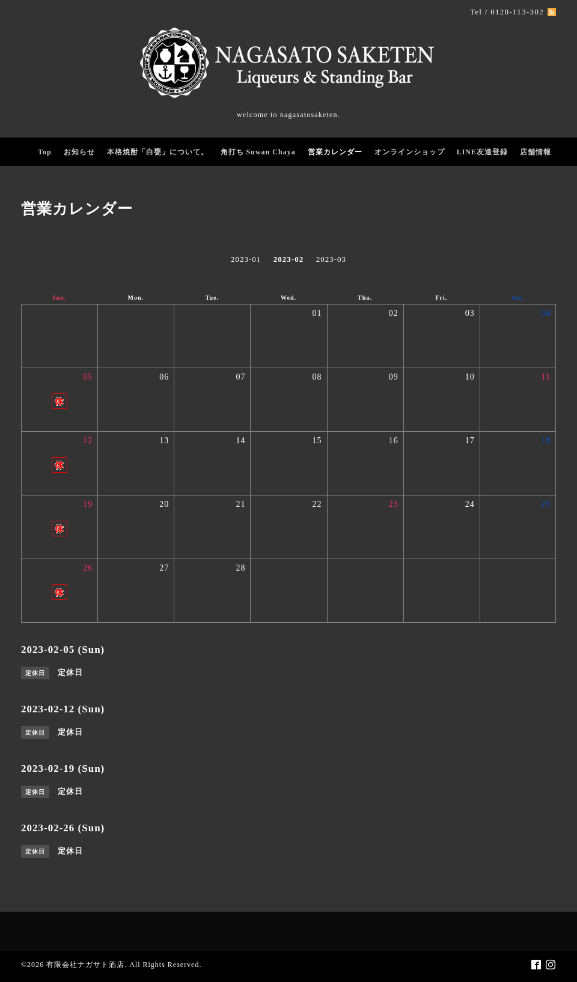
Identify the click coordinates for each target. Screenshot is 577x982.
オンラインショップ (409, 152)
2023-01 (246, 259)
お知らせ (79, 152)
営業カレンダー (335, 152)
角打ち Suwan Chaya (258, 152)
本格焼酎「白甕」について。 (158, 152)
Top (45, 152)
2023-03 (331, 259)
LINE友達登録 (482, 152)
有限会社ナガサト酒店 (85, 964)
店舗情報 (535, 152)
